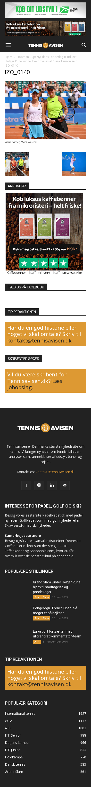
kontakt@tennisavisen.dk (39, 340)
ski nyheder (41, 525)
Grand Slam (41, 597)
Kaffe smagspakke (67, 272)
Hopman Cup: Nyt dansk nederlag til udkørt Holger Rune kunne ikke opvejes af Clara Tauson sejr (41, 59)
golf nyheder (62, 520)
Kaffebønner (16, 272)
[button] (8, 45)
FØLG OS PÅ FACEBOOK (26, 287)
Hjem (8, 57)
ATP (37, 641)
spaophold (65, 556)
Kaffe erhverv (39, 272)
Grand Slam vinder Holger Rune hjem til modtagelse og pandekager (57, 587)
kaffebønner (14, 551)
